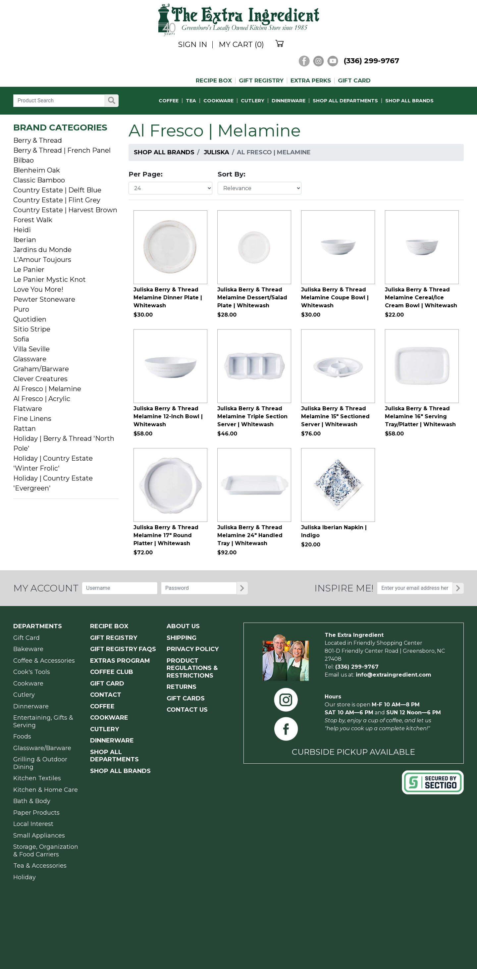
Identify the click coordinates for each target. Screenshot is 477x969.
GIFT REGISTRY (261, 80)
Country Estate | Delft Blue (57, 190)
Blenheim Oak (36, 170)
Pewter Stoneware (44, 299)
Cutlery (24, 694)
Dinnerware (31, 706)
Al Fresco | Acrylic (41, 399)
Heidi (22, 230)
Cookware (28, 683)
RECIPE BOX (214, 80)
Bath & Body (31, 801)
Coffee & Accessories (44, 660)
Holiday (24, 877)
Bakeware (28, 649)
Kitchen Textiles (37, 778)
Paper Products (36, 812)
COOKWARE (218, 100)
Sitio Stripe (31, 329)
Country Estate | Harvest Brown (65, 210)
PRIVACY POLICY (193, 649)
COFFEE (169, 100)
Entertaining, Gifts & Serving (43, 721)
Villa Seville (31, 349)
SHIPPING (181, 637)
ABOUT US (183, 626)
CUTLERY (252, 100)
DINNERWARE (288, 100)
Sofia (21, 339)
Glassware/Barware (42, 748)
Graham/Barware (41, 369)
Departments (37, 626)
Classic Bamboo (39, 180)
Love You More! (38, 289)
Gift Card (26, 637)
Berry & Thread (37, 140)
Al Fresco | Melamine (47, 389)
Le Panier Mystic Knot (49, 279)
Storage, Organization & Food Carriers (45, 850)
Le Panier (28, 270)
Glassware (29, 359)
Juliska (216, 152)
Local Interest (33, 824)
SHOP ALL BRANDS (409, 100)
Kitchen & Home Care (45, 789)
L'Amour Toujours (42, 260)
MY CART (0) (241, 44)
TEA (191, 100)
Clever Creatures (40, 379)
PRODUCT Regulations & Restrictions (192, 668)
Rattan (24, 429)
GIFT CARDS (186, 698)
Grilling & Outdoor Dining (40, 763)
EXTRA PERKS (311, 80)
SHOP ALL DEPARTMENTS (345, 100)
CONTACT (105, 694)
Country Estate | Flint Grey (56, 200)
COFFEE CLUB (111, 672)
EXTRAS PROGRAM (120, 660)
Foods (22, 736)
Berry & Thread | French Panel (62, 150)
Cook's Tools (31, 672)
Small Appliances (39, 835)
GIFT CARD (354, 80)
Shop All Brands (164, 152)
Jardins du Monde (42, 250)
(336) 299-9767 (371, 60)
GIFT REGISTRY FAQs (123, 649)
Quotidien (29, 319)
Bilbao (23, 160)
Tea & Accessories (40, 865)
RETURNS (181, 686)
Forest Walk (32, 220)
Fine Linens (32, 419)
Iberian (24, 240)
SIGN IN (192, 44)
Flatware (27, 409)
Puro (21, 309)
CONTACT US (187, 709)
